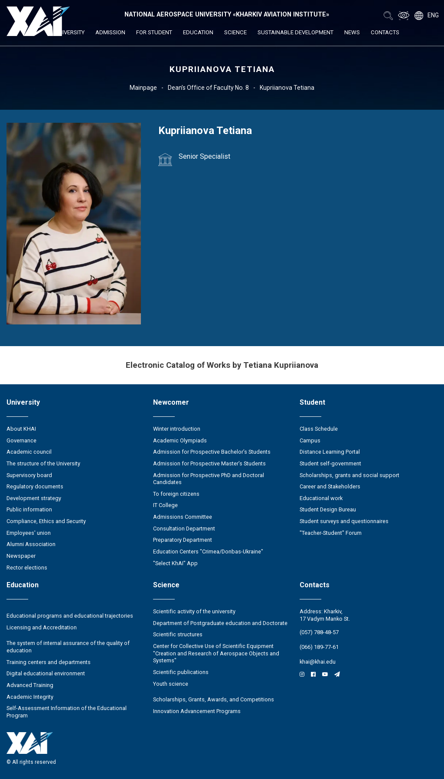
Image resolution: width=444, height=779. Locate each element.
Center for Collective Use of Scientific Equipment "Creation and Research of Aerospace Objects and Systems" (216, 653)
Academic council (29, 451)
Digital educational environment (46, 673)
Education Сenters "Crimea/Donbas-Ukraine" (208, 551)
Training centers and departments (49, 662)
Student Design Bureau (328, 509)
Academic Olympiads (180, 440)
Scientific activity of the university (194, 611)
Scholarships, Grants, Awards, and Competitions (213, 699)
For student (154, 32)
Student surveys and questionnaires (344, 521)
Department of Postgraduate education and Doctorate (220, 623)
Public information (29, 509)
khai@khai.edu (318, 661)
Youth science (170, 684)
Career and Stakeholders (330, 486)
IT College (165, 505)
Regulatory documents (35, 486)
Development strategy (34, 498)
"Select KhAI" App (175, 563)
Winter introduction (176, 429)
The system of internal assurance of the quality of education (68, 647)
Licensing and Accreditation (42, 627)
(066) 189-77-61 (319, 647)
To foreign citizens (176, 494)
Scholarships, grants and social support (349, 475)
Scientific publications (181, 672)
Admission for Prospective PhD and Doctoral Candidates (208, 479)
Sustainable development (295, 32)
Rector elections (27, 567)
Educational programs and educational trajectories (70, 615)
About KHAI (21, 429)
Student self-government (330, 463)
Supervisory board (29, 475)
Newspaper (21, 556)
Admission (110, 32)
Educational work (321, 498)
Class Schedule (319, 429)
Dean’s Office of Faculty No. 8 (208, 87)
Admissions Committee (182, 517)
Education (198, 32)
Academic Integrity (30, 697)
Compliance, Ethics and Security (46, 521)
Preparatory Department (182, 540)
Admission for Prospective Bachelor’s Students (212, 451)
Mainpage (143, 87)
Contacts (385, 32)
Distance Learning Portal (330, 451)
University (70, 32)
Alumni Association (31, 544)
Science (235, 32)
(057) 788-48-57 (319, 632)
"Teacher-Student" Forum (331, 533)
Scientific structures (177, 634)
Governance (21, 440)
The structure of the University (43, 463)
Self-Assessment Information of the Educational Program (67, 712)
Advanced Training (30, 685)
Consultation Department (184, 528)
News (352, 32)
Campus (310, 440)
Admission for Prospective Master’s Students (209, 463)
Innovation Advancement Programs (197, 711)
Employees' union (29, 533)
